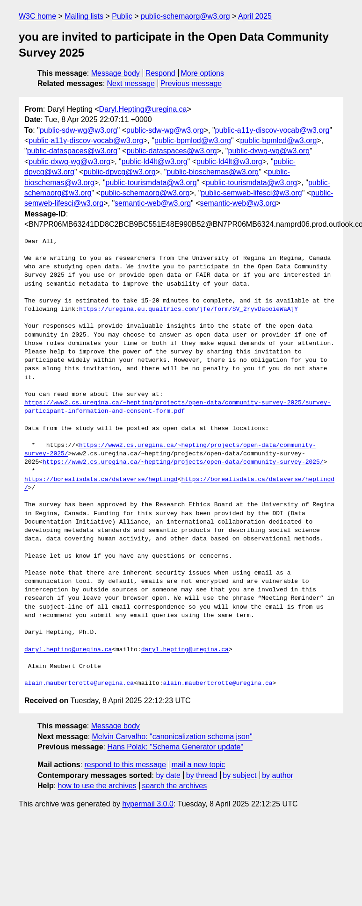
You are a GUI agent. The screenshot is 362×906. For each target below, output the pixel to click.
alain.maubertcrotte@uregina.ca (79, 683)
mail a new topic (198, 765)
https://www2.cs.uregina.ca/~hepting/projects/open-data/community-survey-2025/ (183, 462)
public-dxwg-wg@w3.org (269, 151)
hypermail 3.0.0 (147, 804)
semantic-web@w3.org (153, 203)
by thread (201, 775)
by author (277, 775)
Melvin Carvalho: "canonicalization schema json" (172, 737)
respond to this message (125, 765)
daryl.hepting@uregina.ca (68, 650)
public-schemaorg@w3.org (185, 16)
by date (168, 775)
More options (202, 73)
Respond (160, 73)
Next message (131, 83)
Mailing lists (84, 16)
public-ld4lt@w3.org (155, 161)
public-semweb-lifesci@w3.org (251, 193)
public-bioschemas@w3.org (213, 172)
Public (122, 16)
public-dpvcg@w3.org (119, 172)
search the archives (174, 786)
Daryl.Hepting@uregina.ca (143, 109)
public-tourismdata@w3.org (151, 183)
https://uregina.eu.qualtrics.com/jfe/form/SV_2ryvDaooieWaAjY (188, 309)
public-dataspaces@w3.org (72, 151)
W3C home (37, 16)
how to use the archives (97, 786)
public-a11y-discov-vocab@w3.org (272, 130)
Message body (115, 73)
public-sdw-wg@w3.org (78, 130)
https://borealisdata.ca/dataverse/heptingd (101, 479)
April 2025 (255, 16)
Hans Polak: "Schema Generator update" (175, 747)
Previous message (191, 83)
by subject (239, 775)
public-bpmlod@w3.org (192, 140)
